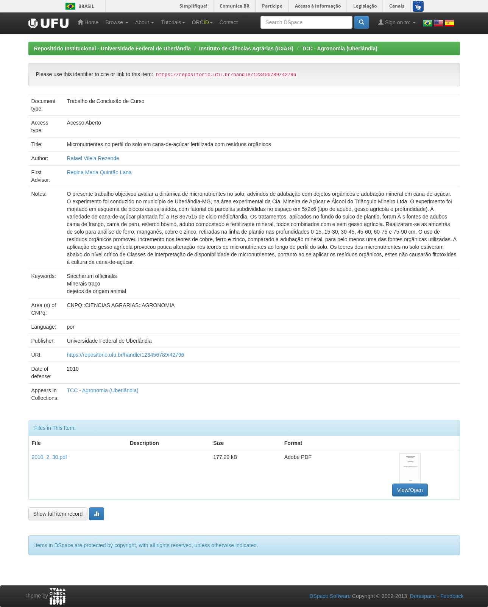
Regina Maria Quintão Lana (99, 172)
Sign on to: (397, 22)
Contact (229, 22)
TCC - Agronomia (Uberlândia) (339, 48)
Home (88, 22)
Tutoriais (173, 22)
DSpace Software (330, 596)
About (144, 22)
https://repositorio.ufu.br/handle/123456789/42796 (125, 355)
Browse (116, 22)
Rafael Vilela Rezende (93, 158)
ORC (202, 22)
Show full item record (58, 514)
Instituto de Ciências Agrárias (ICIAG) (246, 48)
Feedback (451, 596)
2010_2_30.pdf (49, 457)
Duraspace (423, 596)
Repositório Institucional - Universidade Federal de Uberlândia (112, 48)
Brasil (78, 6)
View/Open (410, 490)
